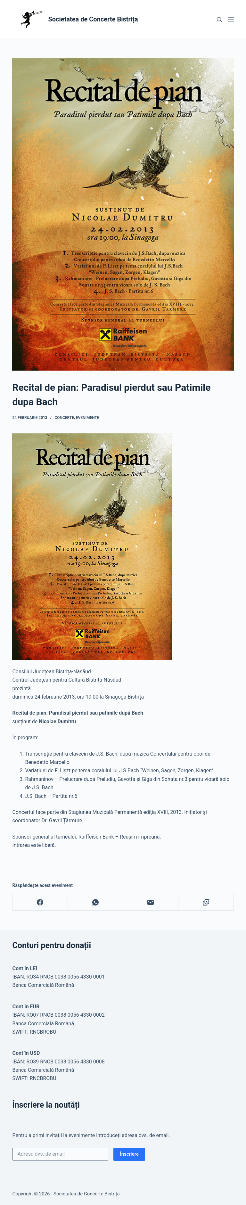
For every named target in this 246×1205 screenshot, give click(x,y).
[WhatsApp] (95, 902)
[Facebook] (40, 902)
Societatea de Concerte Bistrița (93, 19)
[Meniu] (231, 19)
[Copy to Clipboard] (206, 902)
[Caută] (219, 19)
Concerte (64, 417)
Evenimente (87, 417)
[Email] (151, 902)
